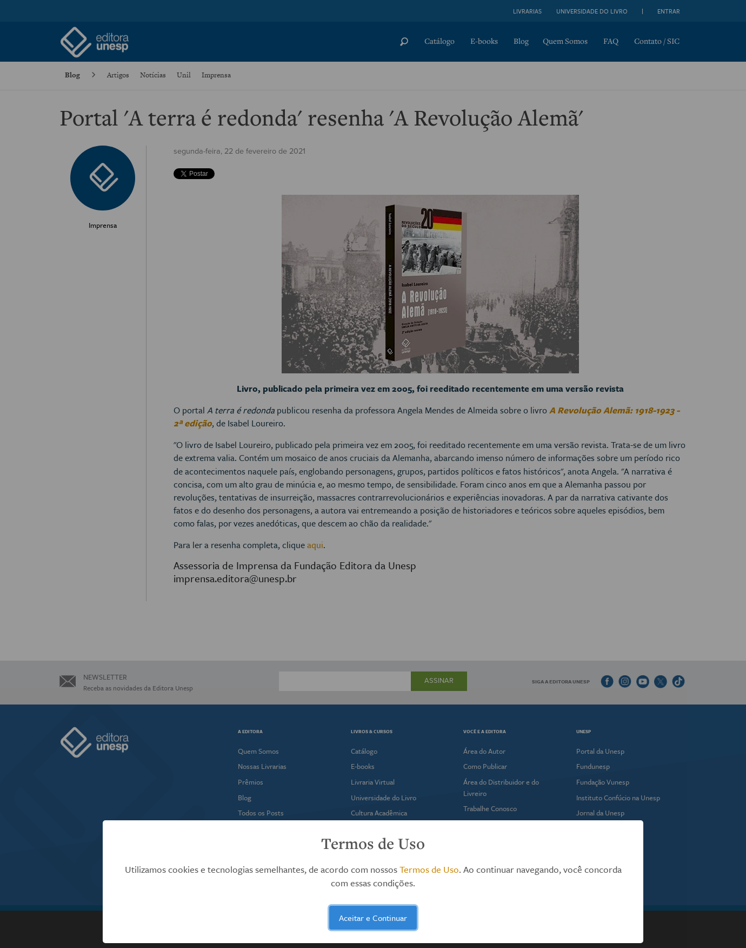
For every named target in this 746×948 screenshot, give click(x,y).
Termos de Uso (429, 869)
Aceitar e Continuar (373, 918)
